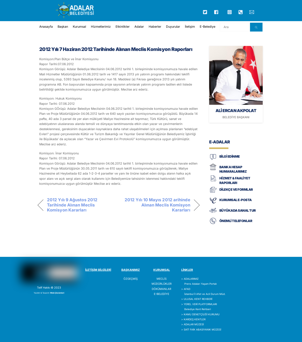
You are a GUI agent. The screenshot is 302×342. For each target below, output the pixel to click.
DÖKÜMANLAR (161, 288)
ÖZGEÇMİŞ (130, 278)
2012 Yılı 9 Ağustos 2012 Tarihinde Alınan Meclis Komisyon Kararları (72, 204)
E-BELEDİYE (161, 293)
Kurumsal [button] (79, 26)
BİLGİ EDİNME (229, 156)
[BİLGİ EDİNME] (213, 159)
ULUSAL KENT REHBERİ (198, 298)
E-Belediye (207, 26)
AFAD (187, 288)
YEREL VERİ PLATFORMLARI (200, 304)
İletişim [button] (190, 26)
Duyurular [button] (173, 26)
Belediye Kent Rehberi (197, 309)
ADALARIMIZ (191, 278)
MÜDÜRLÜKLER (162, 283)
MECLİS (162, 278)
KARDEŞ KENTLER (195, 319)
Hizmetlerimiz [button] (101, 26)
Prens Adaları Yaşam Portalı (200, 283)
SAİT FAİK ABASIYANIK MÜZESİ (202, 329)
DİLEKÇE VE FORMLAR (236, 189)
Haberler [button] (154, 26)
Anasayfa (46, 26)
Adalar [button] (139, 26)
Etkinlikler (122, 26)
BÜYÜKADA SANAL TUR (237, 210)
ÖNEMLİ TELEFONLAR (235, 221)
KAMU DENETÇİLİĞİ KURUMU (202, 314)
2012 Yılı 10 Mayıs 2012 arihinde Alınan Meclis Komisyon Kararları (156, 204)
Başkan (62, 26)
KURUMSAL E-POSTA (235, 200)
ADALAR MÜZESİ (194, 324)
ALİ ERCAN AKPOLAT (236, 110)
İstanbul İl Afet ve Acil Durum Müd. (205, 293)
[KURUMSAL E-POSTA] (213, 203)
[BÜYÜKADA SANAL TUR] (213, 213)
